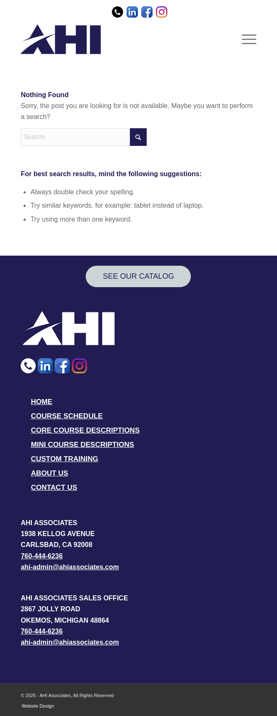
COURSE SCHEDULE (67, 416)
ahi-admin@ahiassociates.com (70, 567)
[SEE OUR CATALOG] (138, 276)
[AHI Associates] (115, 39)
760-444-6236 (42, 556)
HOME (41, 402)
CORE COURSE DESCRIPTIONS (85, 430)
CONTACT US (54, 487)
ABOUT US (49, 473)
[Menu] (244, 39)
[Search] (84, 137)
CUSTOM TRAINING (64, 459)
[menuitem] (244, 39)
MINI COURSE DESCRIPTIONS (82, 445)
